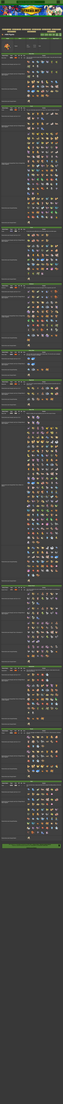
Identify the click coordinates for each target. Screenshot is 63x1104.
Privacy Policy (36, 844)
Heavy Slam (4, 354)
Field (40, 46)
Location (46, 34)
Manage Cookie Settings (45, 844)
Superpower (4, 670)
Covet (3, 110)
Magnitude (4, 384)
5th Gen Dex (60, 34)
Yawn (3, 785)
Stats (54, 34)
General (42, 34)
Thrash (3, 733)
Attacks (50, 34)
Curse (3, 231)
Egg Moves (57, 35)
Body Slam (4, 57)
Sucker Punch (4, 589)
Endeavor (4, 287)
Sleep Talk (4, 413)
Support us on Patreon (31, 847)
